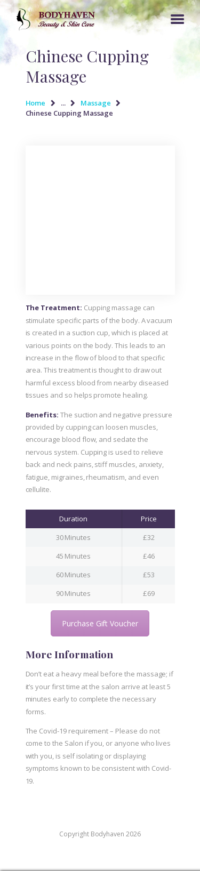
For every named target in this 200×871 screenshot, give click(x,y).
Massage (96, 103)
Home (36, 103)
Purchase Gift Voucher (100, 623)
